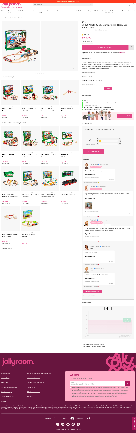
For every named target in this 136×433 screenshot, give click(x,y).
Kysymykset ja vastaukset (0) (105, 129)
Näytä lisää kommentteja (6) (93, 291)
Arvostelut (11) (89, 129)
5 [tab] (39, 73)
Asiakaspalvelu (6, 373)
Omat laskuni (5, 382)
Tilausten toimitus (33, 378)
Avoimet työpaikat (7, 396)
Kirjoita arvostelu (94, 151)
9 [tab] (47, 73)
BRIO (84, 22)
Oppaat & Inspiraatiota (9, 387)
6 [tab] (41, 73)
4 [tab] (38, 73)
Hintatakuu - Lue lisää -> (91, 105)
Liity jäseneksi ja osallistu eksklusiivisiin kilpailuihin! (98, 107)
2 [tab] (34, 73)
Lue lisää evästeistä (10, 421)
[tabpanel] (21, 46)
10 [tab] (49, 73)
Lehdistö (30, 396)
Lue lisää (108, 88)
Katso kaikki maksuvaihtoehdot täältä (93, 344)
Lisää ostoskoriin (105, 47)
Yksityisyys (31, 387)
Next (76, 46)
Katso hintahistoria (87, 43)
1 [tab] (32, 73)
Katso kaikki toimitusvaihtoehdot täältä (93, 346)
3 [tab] (36, 73)
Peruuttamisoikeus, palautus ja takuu (39, 373)
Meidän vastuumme (33, 392)
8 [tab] (45, 73)
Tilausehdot (5, 378)
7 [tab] (43, 73)
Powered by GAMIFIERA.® (89, 296)
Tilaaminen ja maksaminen (36, 382)
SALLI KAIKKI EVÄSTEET (14, 426)
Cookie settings (6, 392)
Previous (3, 46)
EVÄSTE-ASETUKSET (36, 426)
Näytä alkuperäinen (90, 174)
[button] (128, 7)
